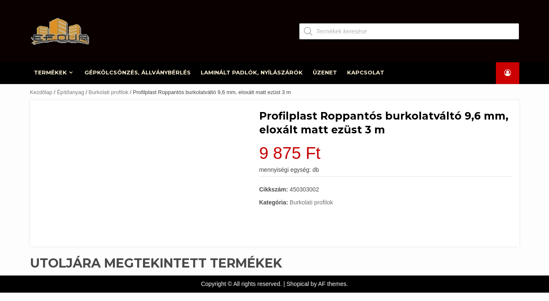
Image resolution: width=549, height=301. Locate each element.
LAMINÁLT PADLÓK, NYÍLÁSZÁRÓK (252, 72)
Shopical (297, 284)
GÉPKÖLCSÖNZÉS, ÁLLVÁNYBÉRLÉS (137, 72)
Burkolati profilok (108, 92)
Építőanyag (70, 92)
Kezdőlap (41, 92)
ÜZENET (325, 72)
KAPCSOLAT (365, 72)
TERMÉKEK (50, 72)
